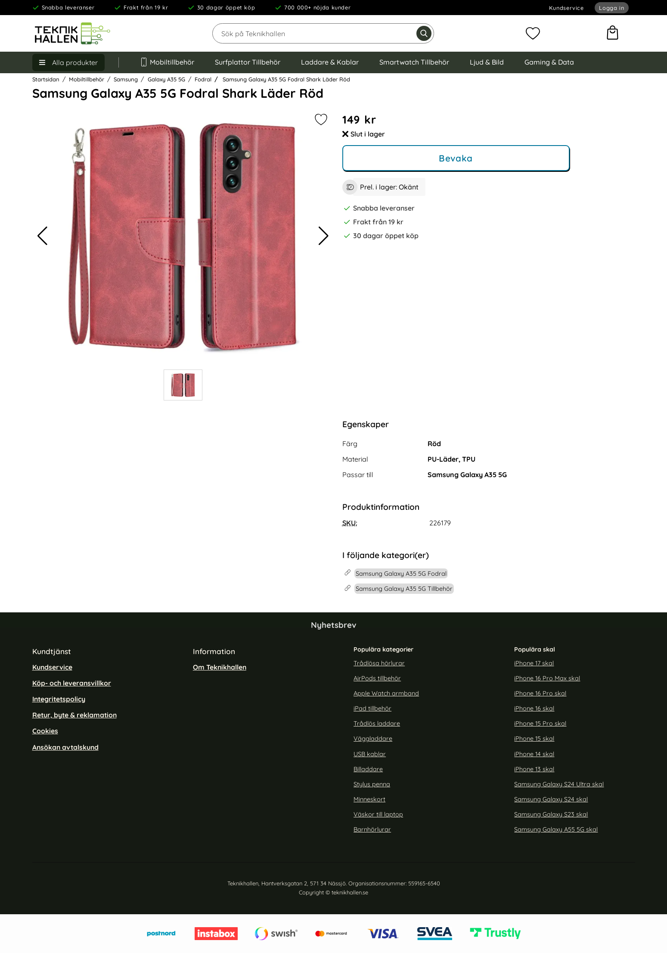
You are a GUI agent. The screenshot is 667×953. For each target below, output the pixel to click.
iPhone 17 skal (534, 663)
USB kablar (370, 754)
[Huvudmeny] (68, 62)
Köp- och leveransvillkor (71, 683)
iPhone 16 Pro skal (540, 693)
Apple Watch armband (386, 693)
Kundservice (566, 7)
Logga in (611, 7)
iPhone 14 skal (534, 754)
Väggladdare (373, 739)
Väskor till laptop (378, 814)
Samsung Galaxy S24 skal (551, 799)
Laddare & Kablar (330, 62)
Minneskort (369, 799)
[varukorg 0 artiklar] (612, 33)
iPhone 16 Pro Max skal (547, 678)
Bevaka (456, 158)
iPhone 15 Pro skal (540, 723)
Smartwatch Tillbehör (414, 62)
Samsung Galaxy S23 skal (551, 814)
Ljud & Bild (487, 62)
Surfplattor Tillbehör (247, 62)
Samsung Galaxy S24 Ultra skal (559, 784)
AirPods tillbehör (377, 678)
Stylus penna (372, 784)
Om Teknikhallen (219, 667)
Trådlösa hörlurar (379, 663)
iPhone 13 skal (534, 769)
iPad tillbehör (372, 708)
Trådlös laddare (377, 723)
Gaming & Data (549, 62)
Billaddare (368, 769)
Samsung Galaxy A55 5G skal (556, 830)
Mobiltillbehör (167, 62)
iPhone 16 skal (534, 708)
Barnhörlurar (372, 830)
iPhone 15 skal (534, 739)
